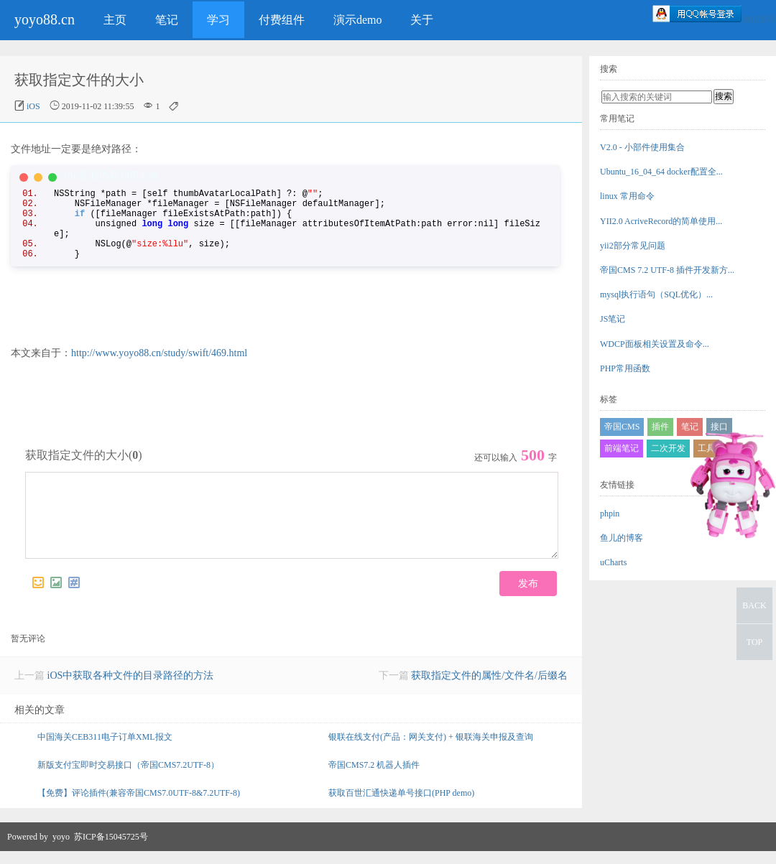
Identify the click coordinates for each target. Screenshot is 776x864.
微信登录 (759, 19)
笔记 (166, 20)
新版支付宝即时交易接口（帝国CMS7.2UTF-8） (128, 778)
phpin (609, 513)
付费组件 (282, 20)
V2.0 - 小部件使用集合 (642, 147)
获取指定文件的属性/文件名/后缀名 (489, 688)
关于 (421, 20)
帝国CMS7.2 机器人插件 (374, 778)
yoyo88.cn (44, 19)
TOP (754, 642)
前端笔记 (621, 448)
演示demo (357, 20)
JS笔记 (612, 319)
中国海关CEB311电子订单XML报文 (104, 750)
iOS (33, 106)
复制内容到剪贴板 (119, 176)
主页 (114, 20)
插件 (660, 427)
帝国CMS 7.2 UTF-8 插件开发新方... (667, 270)
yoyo (61, 850)
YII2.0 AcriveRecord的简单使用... (661, 221)
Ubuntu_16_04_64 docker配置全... (661, 172)
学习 (218, 20)
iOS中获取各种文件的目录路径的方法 (130, 688)
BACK (754, 605)
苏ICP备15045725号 (111, 850)
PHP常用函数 (625, 368)
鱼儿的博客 (621, 538)
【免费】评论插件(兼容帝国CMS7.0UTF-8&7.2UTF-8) (138, 806)
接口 (719, 427)
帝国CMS (621, 427)
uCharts (613, 562)
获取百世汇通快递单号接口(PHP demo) (401, 806)
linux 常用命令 (627, 196)
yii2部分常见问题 (632, 246)
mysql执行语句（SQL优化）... (656, 294)
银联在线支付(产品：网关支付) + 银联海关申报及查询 (430, 750)
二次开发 (668, 448)
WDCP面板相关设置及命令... (654, 344)
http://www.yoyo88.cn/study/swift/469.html (159, 353)
